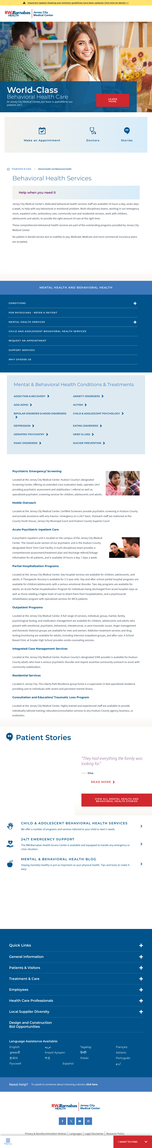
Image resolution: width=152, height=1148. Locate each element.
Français (121, 1063)
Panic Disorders (28, 443)
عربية (48, 1063)
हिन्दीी (83, 1069)
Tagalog (85, 1063)
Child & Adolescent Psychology (98, 414)
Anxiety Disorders (88, 396)
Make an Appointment (42, 134)
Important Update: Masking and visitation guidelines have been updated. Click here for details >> (78, 3)
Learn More (114, 100)
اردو (118, 1080)
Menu (8, 1141)
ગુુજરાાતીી (14, 1069)
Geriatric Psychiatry (31, 434)
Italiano (121, 1069)
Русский (15, 1080)
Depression (24, 426)
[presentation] (116, 772)
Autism (80, 405)
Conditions (17, 303)
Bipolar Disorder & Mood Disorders (40, 415)
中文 (47, 1074)
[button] (132, 1142)
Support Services (22, 350)
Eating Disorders (87, 426)
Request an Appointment (27, 340)
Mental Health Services (27, 322)
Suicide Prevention (89, 443)
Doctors (93, 134)
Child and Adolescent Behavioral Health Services (47, 331)
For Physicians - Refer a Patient (33, 312)
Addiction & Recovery (32, 396)
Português (123, 1074)
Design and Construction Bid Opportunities (30, 1041)
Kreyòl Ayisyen (55, 1069)
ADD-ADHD (23, 405)
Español (68, 1080)
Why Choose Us (20, 359)
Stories (127, 134)
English (14, 1063)
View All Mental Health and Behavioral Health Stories (117, 799)
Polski (84, 1074)
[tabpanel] (37, 782)
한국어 (13, 1074)
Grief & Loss (83, 434)
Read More (101, 782)
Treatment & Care (21, 168)
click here (91, 1101)
